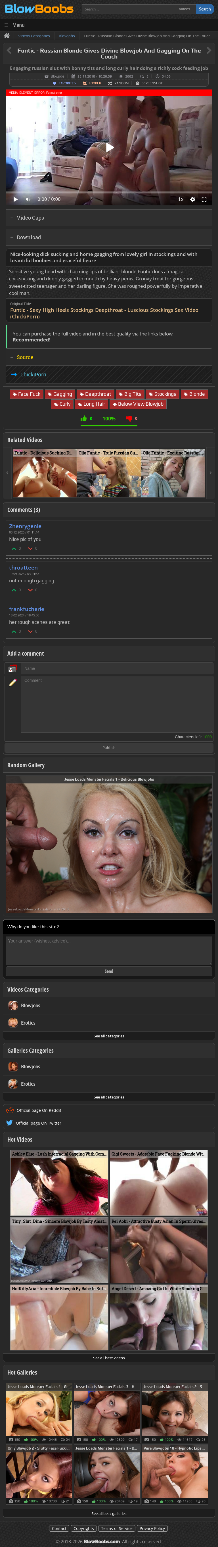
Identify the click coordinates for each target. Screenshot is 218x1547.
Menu (18, 25)
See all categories (109, 1036)
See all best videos (109, 1358)
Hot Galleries (22, 1372)
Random (121, 83)
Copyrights (84, 1528)
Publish (109, 748)
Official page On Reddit (39, 1110)
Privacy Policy (152, 1528)
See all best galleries (109, 1513)
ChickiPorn (33, 374)
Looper (95, 83)
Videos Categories (28, 989)
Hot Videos (19, 1139)
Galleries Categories (30, 1050)
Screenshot (152, 83)
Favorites (67, 83)
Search (205, 9)
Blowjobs (57, 76)
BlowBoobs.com (102, 1541)
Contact (59, 1528)
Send (109, 971)
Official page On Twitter (38, 1123)
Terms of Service (117, 1528)
